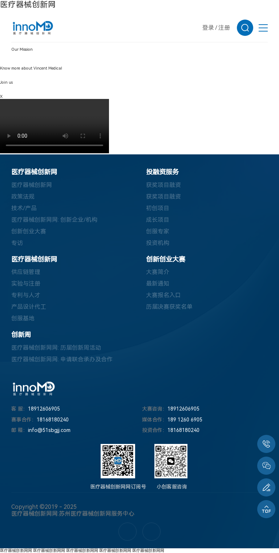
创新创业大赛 (28, 231)
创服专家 (157, 231)
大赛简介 (157, 272)
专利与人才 (25, 295)
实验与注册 (25, 283)
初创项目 (157, 208)
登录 (208, 27)
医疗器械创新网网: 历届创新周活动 (56, 347)
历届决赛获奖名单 (169, 306)
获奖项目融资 (163, 185)
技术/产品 (24, 208)
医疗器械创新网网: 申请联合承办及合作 (62, 359)
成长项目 (157, 219)
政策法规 (23, 196)
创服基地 (23, 318)
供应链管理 (25, 272)
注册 (224, 27)
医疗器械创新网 (28, 4)
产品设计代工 (28, 306)
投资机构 (157, 243)
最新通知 (157, 283)
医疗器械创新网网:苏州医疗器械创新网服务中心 (72, 513)
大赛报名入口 (163, 295)
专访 (17, 243)
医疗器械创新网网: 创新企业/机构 (54, 219)
